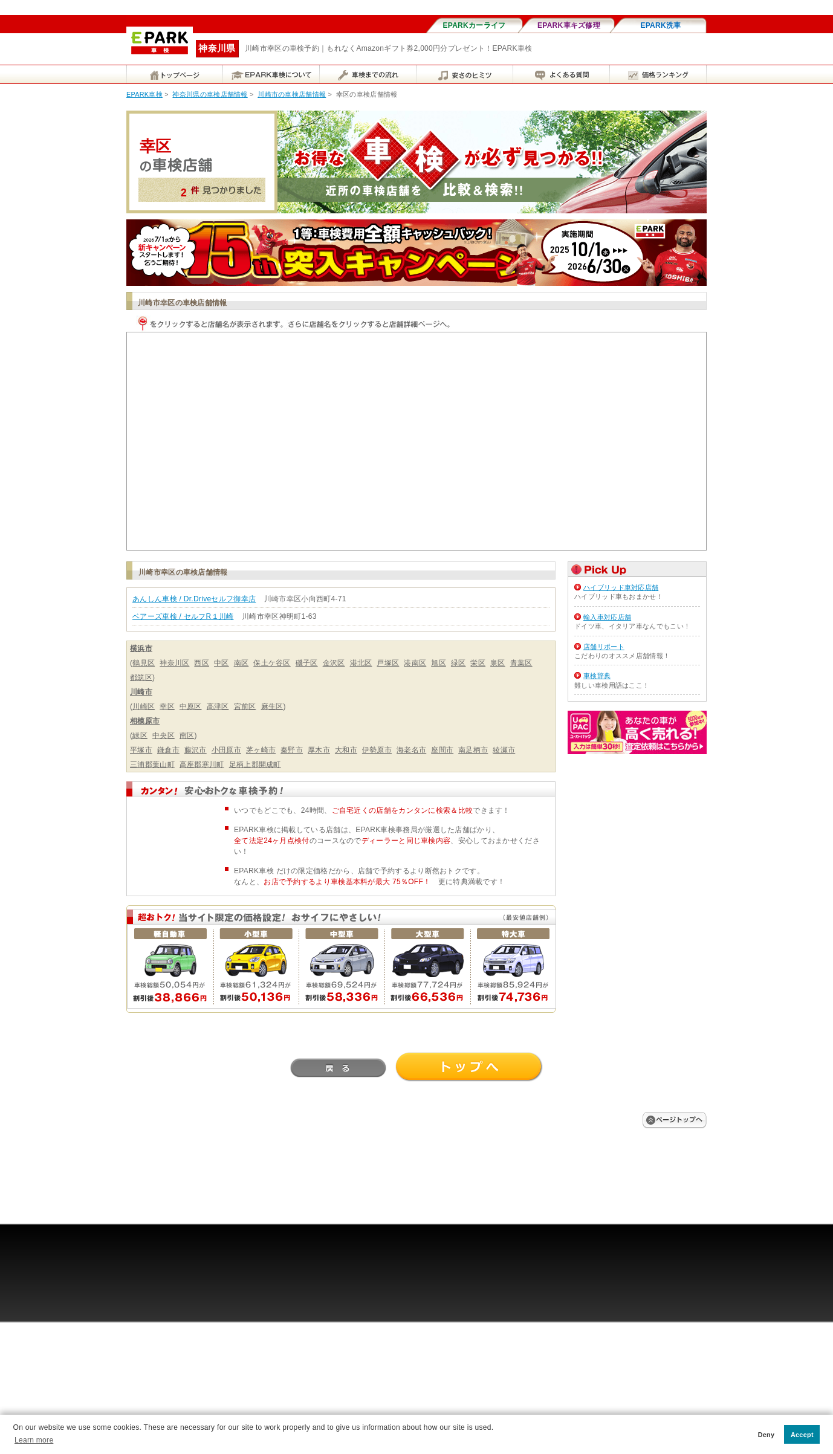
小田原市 (226, 750)
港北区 (361, 663)
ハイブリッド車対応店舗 (620, 587)
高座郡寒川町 (202, 764)
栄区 (477, 663)
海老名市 (411, 750)
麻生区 (272, 706)
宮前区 (245, 706)
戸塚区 (388, 663)
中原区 (191, 706)
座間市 (442, 750)
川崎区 (143, 706)
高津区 (218, 706)
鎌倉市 (168, 750)
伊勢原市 (377, 750)
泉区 (497, 663)
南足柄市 (473, 750)
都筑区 (141, 677)
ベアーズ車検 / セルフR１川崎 (182, 616)
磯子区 (307, 663)
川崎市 (141, 692)
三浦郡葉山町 (152, 764)
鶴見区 (143, 663)
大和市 (346, 750)
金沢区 (334, 663)
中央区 (163, 735)
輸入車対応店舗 (607, 617)
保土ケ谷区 (272, 663)
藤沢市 (195, 750)
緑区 (458, 663)
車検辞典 (597, 675)
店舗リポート (603, 646)
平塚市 (141, 750)
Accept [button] (802, 1434)
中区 (221, 663)
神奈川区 (174, 663)
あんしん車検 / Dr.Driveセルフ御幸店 (194, 599)
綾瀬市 (504, 750)
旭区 (438, 663)
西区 (201, 663)
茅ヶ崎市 (261, 750)
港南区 (415, 663)
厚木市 (319, 750)
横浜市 (141, 648)
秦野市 (291, 750)
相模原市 (145, 721)
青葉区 (521, 663)
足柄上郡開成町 (255, 764)
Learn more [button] (34, 1440)
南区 (241, 663)
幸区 (167, 706)
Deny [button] (766, 1434)
